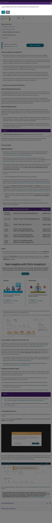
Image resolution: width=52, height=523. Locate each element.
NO (8, 12)
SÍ (3, 12)
